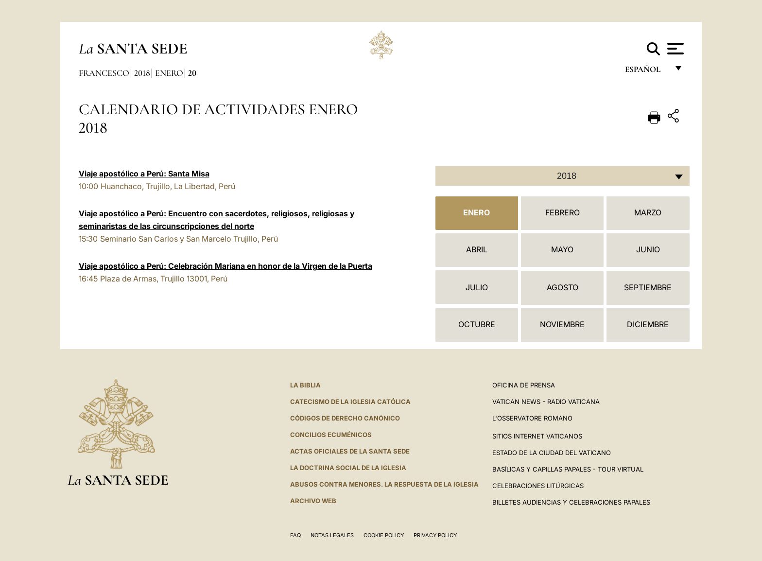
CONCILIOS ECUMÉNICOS (331, 434)
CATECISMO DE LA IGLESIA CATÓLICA (350, 401)
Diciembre (648, 324)
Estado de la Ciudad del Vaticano (551, 452)
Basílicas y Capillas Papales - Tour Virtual (567, 469)
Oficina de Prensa (523, 385)
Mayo (562, 249)
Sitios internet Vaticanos (537, 436)
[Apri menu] (674, 48)
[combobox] (562, 176)
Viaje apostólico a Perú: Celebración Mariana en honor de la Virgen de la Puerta (225, 266)
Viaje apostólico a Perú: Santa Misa (144, 173)
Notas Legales (332, 535)
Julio (477, 287)
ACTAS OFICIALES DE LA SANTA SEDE (350, 451)
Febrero (562, 212)
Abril (476, 249)
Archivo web (313, 501)
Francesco (104, 73)
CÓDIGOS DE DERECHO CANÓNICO (345, 418)
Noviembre (562, 324)
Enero (169, 73)
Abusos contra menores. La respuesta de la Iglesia (384, 484)
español (646, 71)
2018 (142, 73)
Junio (648, 249)
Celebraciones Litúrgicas (538, 486)
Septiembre (648, 287)
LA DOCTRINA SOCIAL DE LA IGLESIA (348, 468)
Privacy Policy (435, 535)
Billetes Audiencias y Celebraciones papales (571, 502)
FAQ (295, 535)
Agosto (562, 287)
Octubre (476, 324)
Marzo (647, 212)
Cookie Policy (384, 535)
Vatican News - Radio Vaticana (546, 401)
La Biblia (305, 385)
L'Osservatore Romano (532, 418)
